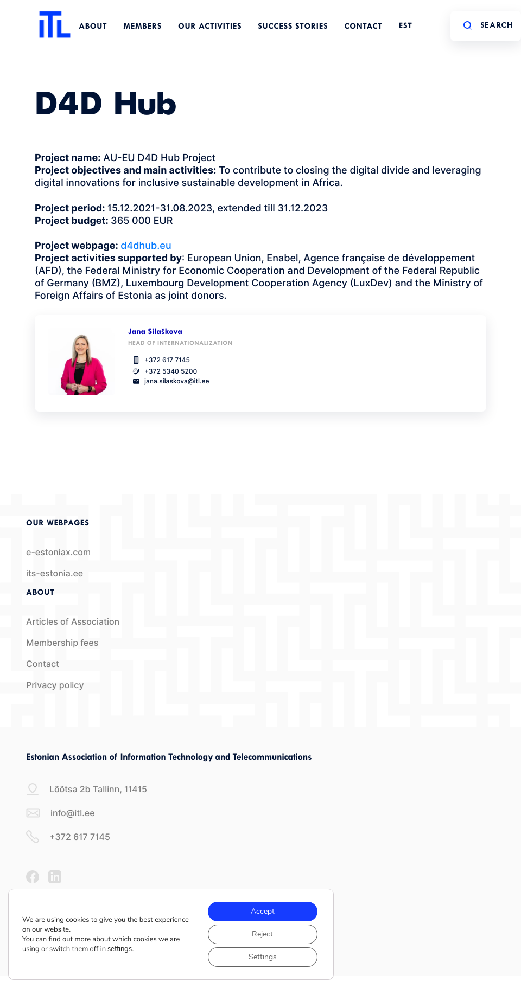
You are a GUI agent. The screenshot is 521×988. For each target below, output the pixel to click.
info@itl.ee (60, 812)
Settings (263, 957)
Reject (262, 934)
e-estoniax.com (58, 552)
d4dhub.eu (145, 246)
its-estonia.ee (54, 573)
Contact (363, 26)
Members (142, 26)
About (93, 26)
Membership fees (62, 643)
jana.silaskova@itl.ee (168, 381)
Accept (263, 911)
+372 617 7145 (159, 360)
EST (405, 26)
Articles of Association (72, 622)
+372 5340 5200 (162, 371)
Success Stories (293, 26)
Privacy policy (55, 685)
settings (119, 949)
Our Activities (210, 26)
